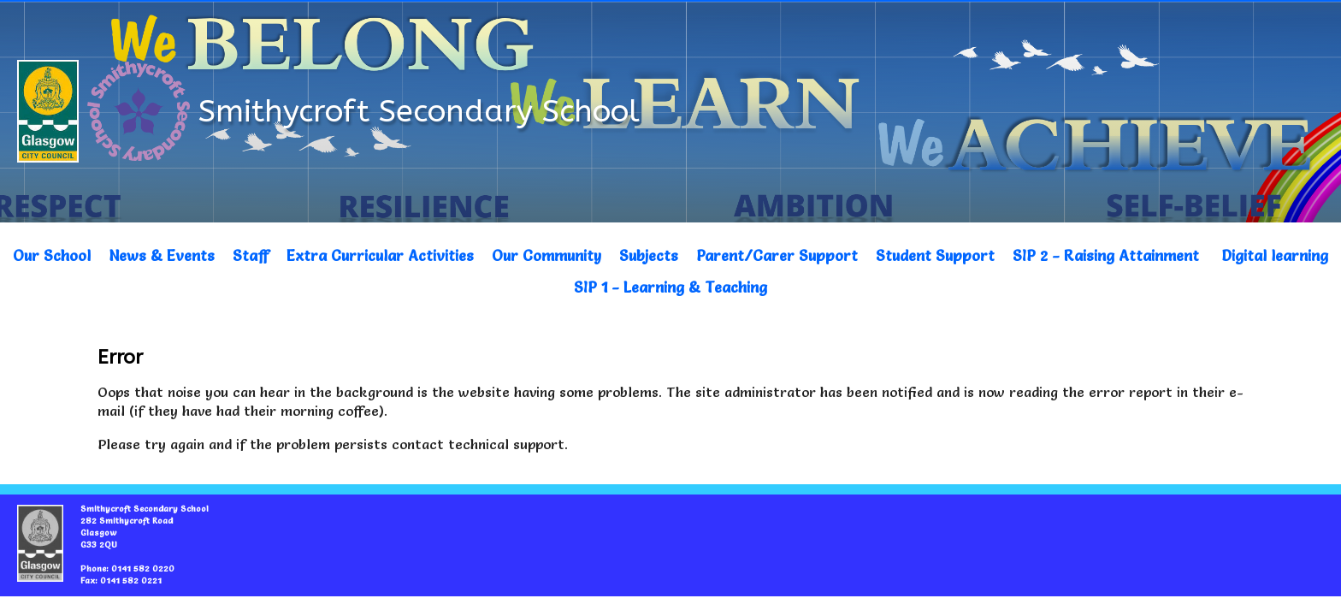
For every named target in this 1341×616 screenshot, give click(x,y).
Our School (52, 255)
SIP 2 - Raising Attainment (1106, 255)
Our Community (546, 255)
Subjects (648, 255)
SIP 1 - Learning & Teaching (670, 287)
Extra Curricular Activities (380, 255)
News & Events (162, 255)
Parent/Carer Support (777, 255)
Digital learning (1274, 255)
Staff (251, 255)
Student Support (935, 255)
